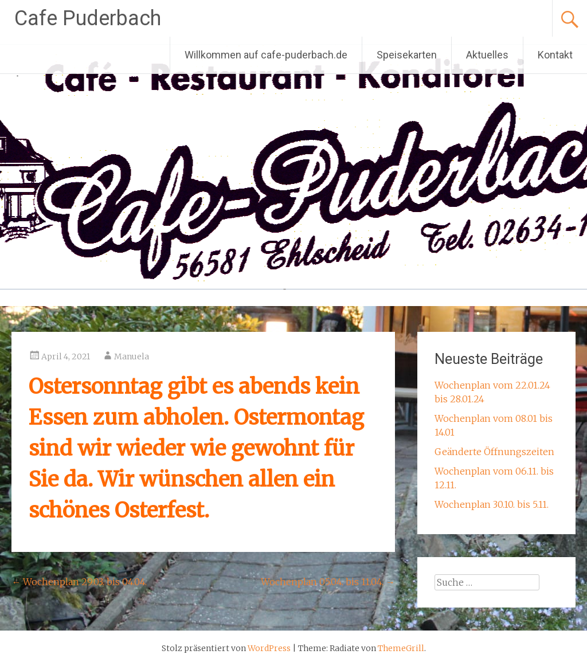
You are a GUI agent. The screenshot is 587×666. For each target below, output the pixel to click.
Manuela (131, 356)
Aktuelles (487, 55)
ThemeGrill (401, 648)
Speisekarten (407, 55)
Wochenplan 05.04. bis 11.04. (328, 581)
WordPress (269, 648)
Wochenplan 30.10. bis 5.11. (492, 504)
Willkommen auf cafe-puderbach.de (266, 55)
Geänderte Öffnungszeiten (494, 451)
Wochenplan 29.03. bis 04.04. (79, 581)
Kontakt (555, 55)
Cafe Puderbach (87, 18)
